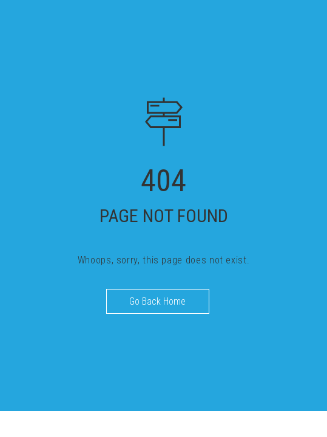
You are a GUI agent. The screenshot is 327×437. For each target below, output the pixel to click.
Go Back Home (157, 301)
